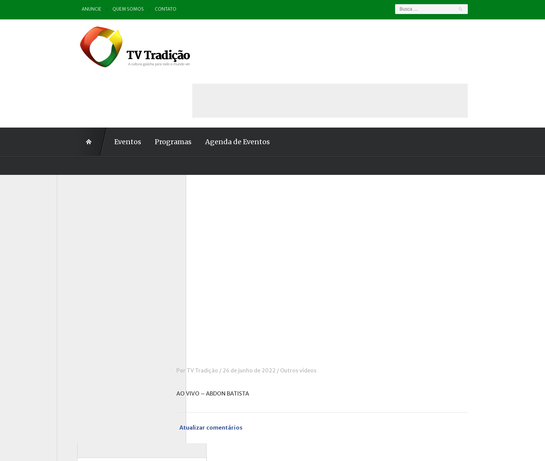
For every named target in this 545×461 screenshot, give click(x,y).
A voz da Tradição (88, 204)
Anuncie (71, 9)
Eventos (107, 88)
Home (72, 88)
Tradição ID (79, 360)
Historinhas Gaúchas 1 (93, 277)
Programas (152, 88)
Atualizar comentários (232, 374)
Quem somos (108, 9)
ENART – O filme (86, 256)
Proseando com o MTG (94, 339)
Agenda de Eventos (217, 88)
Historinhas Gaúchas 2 (93, 287)
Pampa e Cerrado (87, 319)
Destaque (77, 245)
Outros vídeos (319, 316)
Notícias (75, 297)
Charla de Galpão (86, 224)
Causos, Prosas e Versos (95, 214)
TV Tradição (222, 316)
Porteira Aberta (85, 329)
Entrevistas (80, 266)
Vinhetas (76, 371)
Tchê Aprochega (85, 350)
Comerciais (79, 235)
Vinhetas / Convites (90, 381)
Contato (146, 9)
